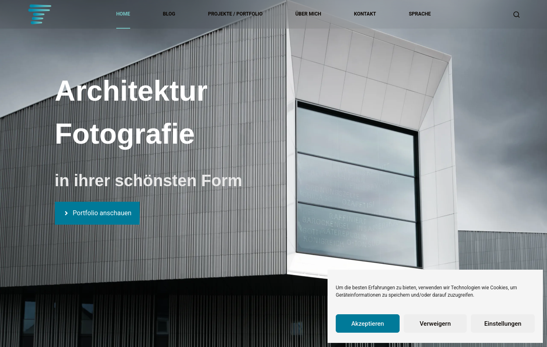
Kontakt (365, 14)
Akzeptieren (367, 323)
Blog (169, 14)
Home (123, 14)
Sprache (420, 14)
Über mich (308, 14)
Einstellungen (503, 323)
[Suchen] (516, 14)
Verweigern (435, 323)
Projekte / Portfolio (235, 14)
